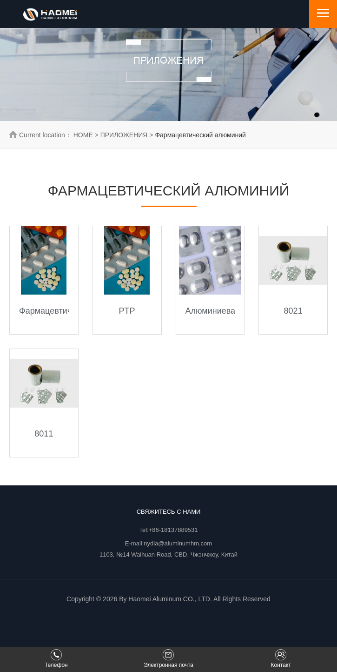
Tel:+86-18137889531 (168, 529)
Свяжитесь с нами (169, 511)
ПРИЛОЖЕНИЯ (124, 135)
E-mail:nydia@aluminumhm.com (168, 543)
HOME (83, 135)
